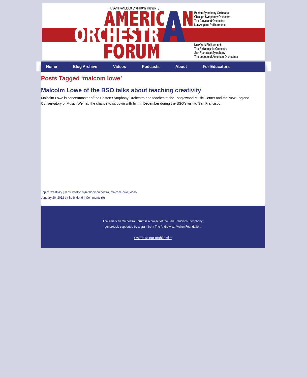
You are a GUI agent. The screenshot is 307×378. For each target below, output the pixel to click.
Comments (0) (95, 197)
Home (51, 66)
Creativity (56, 192)
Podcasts (150, 66)
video (133, 192)
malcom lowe (119, 192)
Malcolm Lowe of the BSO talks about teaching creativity (121, 90)
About (181, 66)
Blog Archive (85, 66)
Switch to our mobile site (153, 238)
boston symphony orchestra (90, 192)
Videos (119, 66)
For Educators (216, 66)
